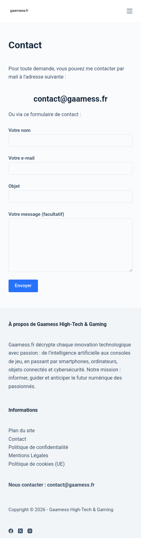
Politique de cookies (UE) (37, 464)
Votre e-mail (70, 163)
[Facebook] (11, 531)
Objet (70, 191)
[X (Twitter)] (20, 531)
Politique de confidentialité (38, 447)
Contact (17, 439)
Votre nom (70, 135)
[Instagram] (30, 531)
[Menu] (129, 11)
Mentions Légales (28, 455)
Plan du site (22, 431)
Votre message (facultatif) (70, 241)
